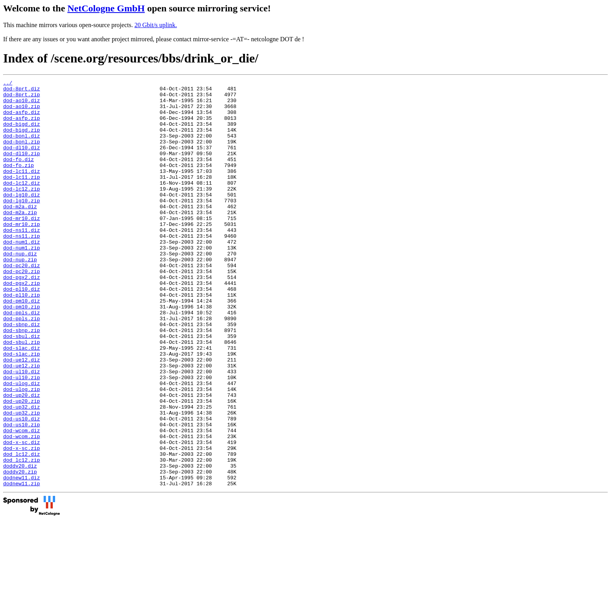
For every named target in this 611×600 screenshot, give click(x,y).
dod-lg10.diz (21, 218)
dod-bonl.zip (21, 154)
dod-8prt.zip (21, 97)
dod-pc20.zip (21, 310)
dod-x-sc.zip (21, 522)
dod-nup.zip (20, 295)
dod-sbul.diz (21, 387)
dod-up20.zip (21, 465)
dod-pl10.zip (21, 338)
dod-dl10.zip (21, 168)
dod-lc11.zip (21, 196)
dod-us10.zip (21, 493)
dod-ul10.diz (21, 430)
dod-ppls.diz (21, 359)
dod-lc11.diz (21, 189)
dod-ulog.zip (21, 451)
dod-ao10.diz (21, 104)
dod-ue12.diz (21, 416)
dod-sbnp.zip (21, 380)
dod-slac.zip (21, 409)
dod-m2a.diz (20, 232)
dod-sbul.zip (21, 394)
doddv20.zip (20, 550)
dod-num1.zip (21, 281)
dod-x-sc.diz (21, 515)
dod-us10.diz (21, 486)
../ (7, 83)
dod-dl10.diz (21, 161)
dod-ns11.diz (21, 260)
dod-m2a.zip (20, 239)
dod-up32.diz (21, 472)
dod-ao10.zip (21, 112)
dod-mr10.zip (21, 253)
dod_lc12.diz (21, 529)
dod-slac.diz (21, 402)
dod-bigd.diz (21, 133)
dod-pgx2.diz (21, 317)
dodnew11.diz (21, 557)
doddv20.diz (20, 543)
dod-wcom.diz (21, 501)
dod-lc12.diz (21, 203)
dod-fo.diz (18, 175)
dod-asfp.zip (21, 126)
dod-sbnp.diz (21, 373)
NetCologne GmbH (106, 8)
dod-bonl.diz (21, 147)
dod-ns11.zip (21, 267)
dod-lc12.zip (21, 211)
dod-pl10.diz (21, 331)
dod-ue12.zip (21, 423)
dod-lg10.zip (21, 225)
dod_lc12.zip (21, 536)
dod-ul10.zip (21, 437)
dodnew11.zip (21, 564)
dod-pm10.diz (21, 345)
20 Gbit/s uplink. (156, 25)
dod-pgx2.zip (21, 324)
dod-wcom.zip (21, 508)
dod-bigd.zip (21, 140)
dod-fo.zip (18, 182)
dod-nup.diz (20, 288)
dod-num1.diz (21, 274)
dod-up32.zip (21, 479)
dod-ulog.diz (21, 444)
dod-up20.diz (21, 458)
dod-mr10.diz (21, 246)
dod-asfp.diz (21, 119)
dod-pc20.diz (21, 302)
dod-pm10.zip (21, 352)
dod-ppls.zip (21, 366)
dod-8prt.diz (21, 90)
